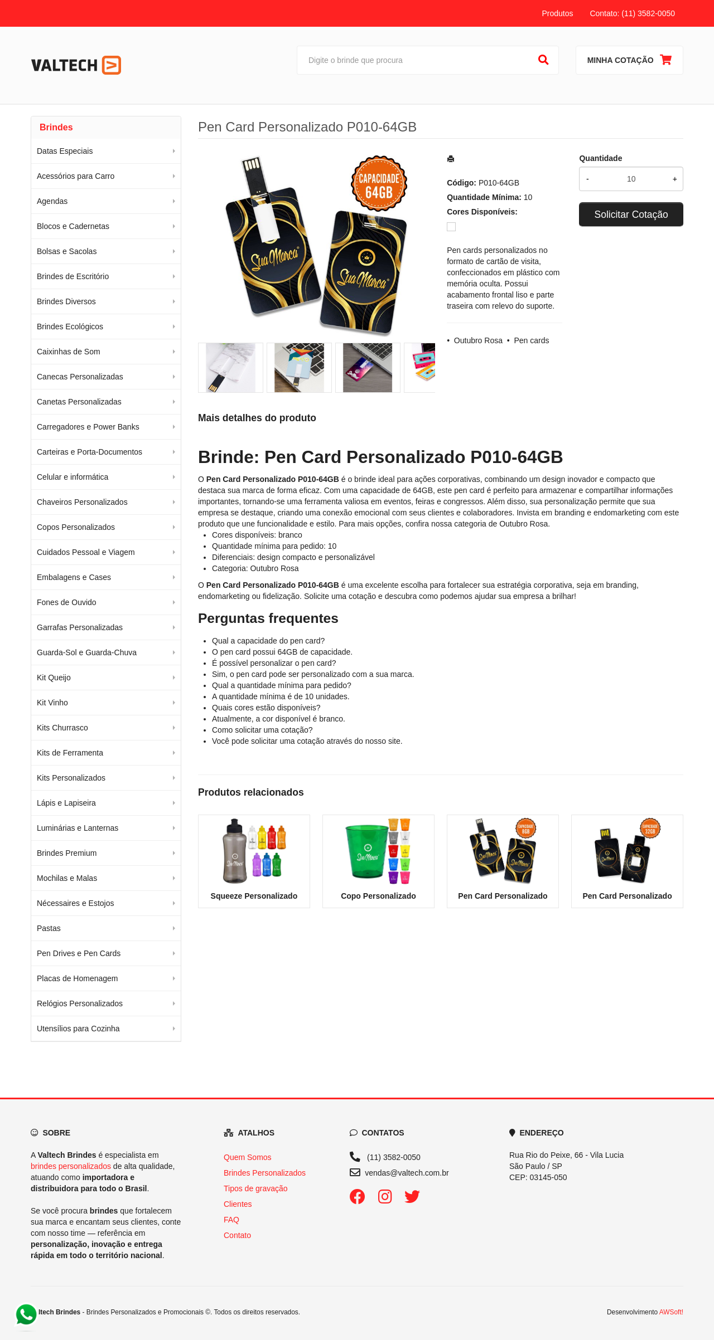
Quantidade (600, 158)
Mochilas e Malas (67, 878)
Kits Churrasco (62, 727)
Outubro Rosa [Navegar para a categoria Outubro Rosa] (523, 523)
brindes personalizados (71, 1166)
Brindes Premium (67, 853)
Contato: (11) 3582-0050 (632, 13)
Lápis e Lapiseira (66, 802)
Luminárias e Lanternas (77, 828)
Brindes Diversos (66, 301)
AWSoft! (671, 1312)
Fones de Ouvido (67, 602)
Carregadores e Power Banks (88, 426)
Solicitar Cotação (631, 214)
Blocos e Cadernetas (73, 226)
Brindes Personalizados (265, 1172)
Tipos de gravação (256, 1188)
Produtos (557, 13)
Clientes (238, 1204)
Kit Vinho (52, 702)
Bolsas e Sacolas (67, 251)
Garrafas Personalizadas (80, 627)
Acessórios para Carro (75, 176)
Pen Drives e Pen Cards (78, 953)
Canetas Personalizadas (79, 401)
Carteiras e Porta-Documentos (89, 451)
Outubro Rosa (478, 340)
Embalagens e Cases (74, 577)
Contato (237, 1235)
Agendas (52, 201)
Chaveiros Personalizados (82, 502)
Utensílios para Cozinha (78, 1028)
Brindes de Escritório (73, 276)
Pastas (49, 928)
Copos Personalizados (76, 527)
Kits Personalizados (71, 777)
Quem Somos (248, 1157)
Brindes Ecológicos (70, 326)
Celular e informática (72, 476)
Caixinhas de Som (68, 351)
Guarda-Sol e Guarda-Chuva (87, 652)
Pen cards (531, 340)
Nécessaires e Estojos (75, 903)
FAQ (231, 1219)
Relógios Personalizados (80, 1003)
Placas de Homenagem (77, 978)
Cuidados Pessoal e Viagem (86, 552)
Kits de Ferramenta (70, 752)
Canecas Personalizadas (80, 376)
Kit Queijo (54, 677)
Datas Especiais (65, 151)
